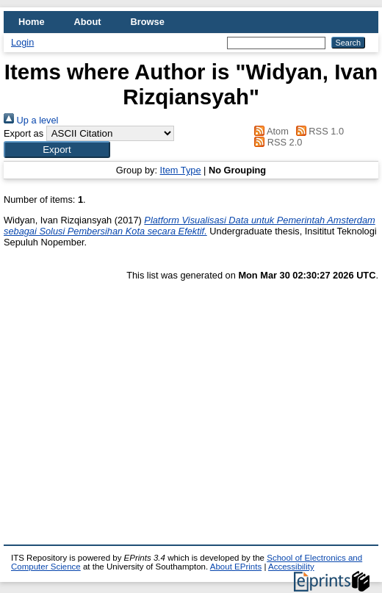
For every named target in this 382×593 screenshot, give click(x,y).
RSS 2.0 (276, 142)
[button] (57, 149)
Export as (23, 133)
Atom (269, 131)
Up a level (31, 120)
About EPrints (236, 566)
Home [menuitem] (31, 21)
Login (22, 42)
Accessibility (291, 566)
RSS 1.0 (317, 131)
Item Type (180, 170)
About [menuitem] (87, 21)
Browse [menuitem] (148, 21)
